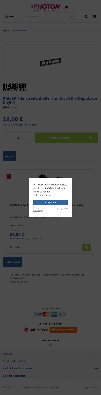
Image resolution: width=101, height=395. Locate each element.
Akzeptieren (50, 202)
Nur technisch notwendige (38, 209)
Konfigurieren (62, 208)
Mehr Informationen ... (44, 195)
